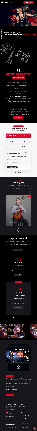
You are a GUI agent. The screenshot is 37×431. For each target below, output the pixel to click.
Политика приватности (10, 418)
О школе (17, 427)
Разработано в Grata (27, 425)
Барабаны (18, 318)
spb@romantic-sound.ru (24, 408)
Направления (11, 427)
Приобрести (9, 395)
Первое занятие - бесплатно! (18, 77)
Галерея (22, 427)
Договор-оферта (9, 415)
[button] (16, 191)
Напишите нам (27, 174)
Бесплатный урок (28, 2)
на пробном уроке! (30, 34)
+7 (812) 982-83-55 (23, 406)
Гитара (5, 318)
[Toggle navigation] (35, 2)
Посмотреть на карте (10, 409)
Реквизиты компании (10, 416)
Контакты (27, 427)
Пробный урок (17, 117)
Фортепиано (31, 318)
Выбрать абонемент (17, 307)
